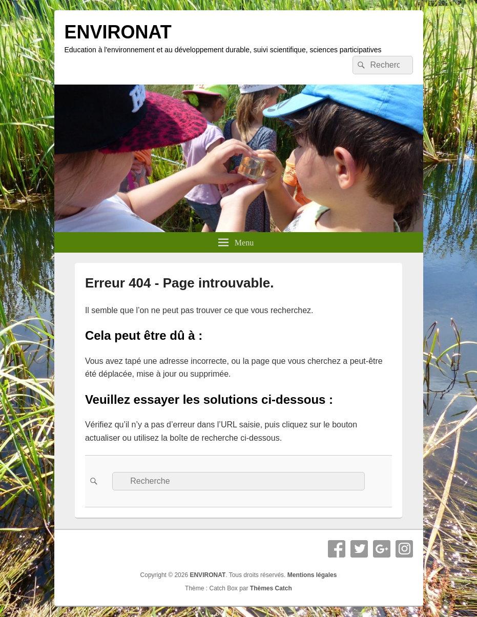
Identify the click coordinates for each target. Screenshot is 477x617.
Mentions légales (312, 575)
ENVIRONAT (118, 32)
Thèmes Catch (271, 588)
